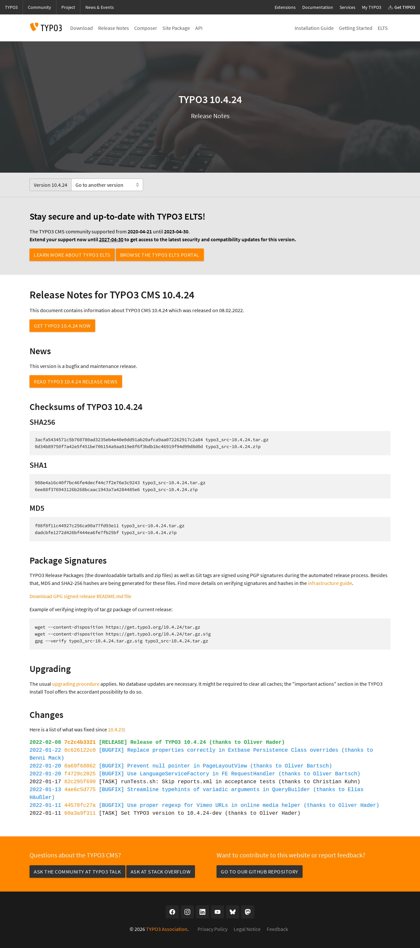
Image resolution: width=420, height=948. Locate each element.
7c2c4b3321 (80, 742)
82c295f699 (80, 782)
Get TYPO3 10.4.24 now (62, 325)
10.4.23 (116, 729)
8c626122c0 (80, 750)
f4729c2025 (80, 774)
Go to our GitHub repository (259, 871)
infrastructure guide (330, 583)
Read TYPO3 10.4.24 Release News (76, 381)
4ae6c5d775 (80, 789)
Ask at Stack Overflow (161, 871)
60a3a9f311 (80, 813)
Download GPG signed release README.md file (80, 596)
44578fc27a (80, 805)
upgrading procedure (75, 683)
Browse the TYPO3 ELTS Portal (160, 254)
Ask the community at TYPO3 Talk (77, 871)
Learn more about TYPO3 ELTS (72, 254)
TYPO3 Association (166, 929)
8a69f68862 (80, 766)
